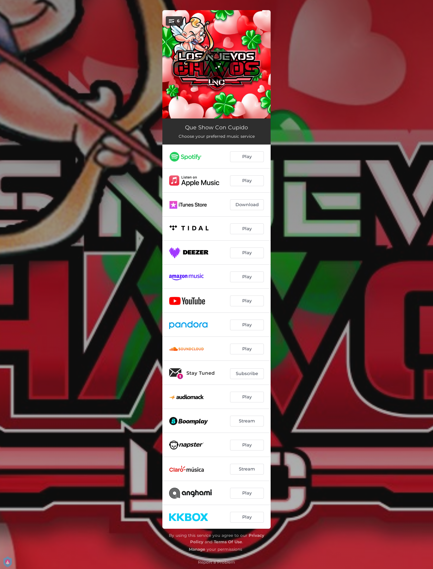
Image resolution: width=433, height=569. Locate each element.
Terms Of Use (228, 541)
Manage (197, 549)
